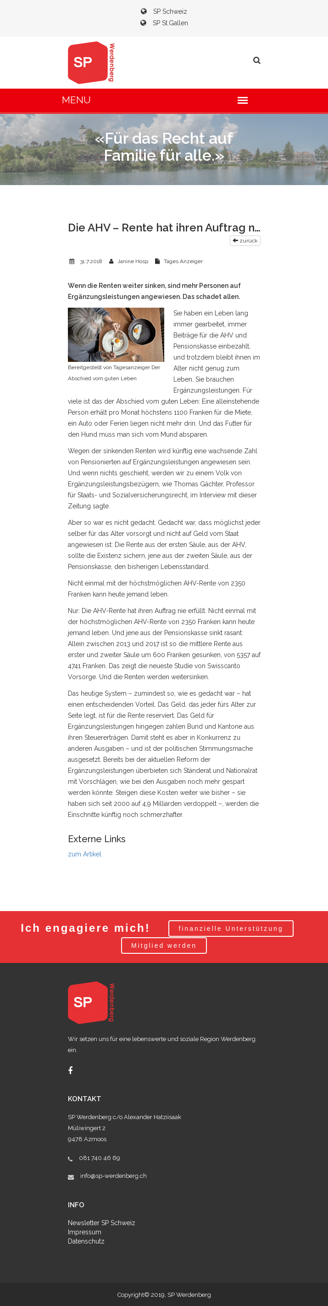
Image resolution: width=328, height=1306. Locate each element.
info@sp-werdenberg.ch (113, 1175)
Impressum (84, 1232)
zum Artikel (84, 854)
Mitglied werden (164, 945)
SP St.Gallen (164, 23)
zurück (245, 240)
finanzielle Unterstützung (230, 928)
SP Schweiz (164, 11)
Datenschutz (86, 1241)
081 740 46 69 (99, 1157)
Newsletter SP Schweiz (101, 1223)
